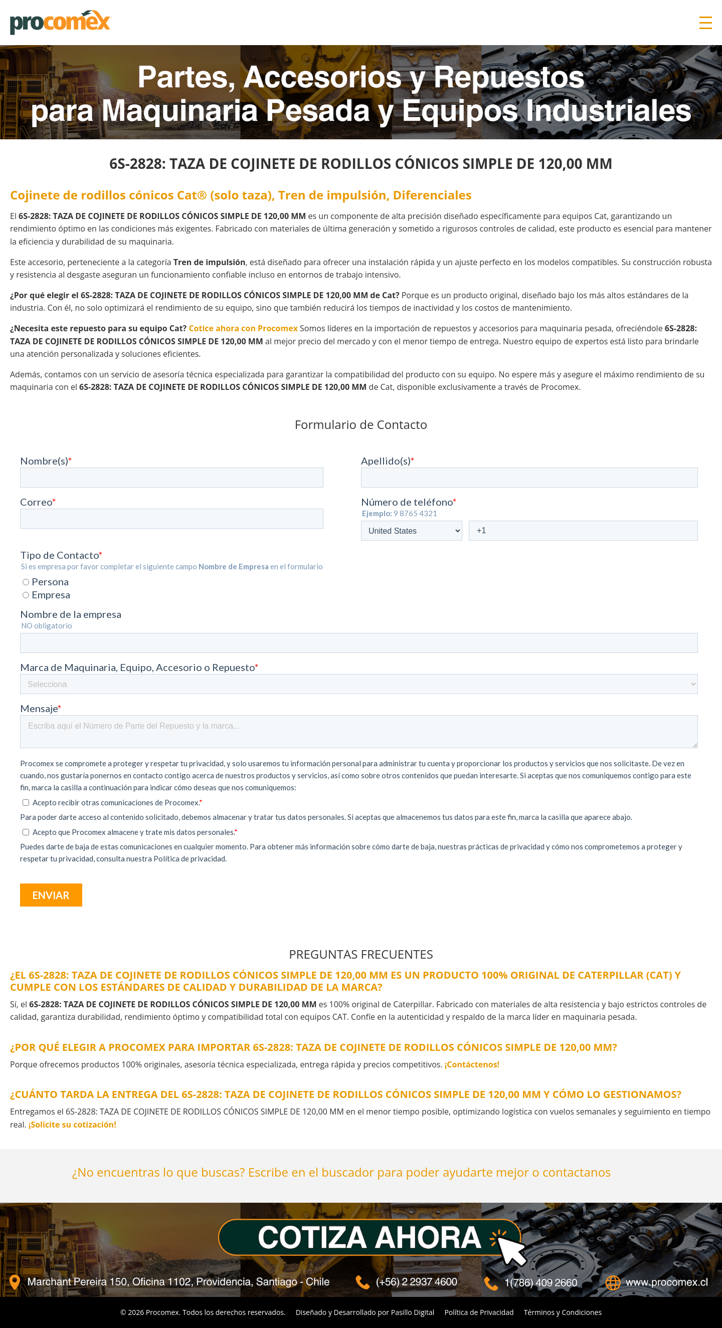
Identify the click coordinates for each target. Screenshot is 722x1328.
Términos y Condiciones (563, 1312)
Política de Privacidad (478, 1312)
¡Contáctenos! (472, 1064)
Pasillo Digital (413, 1312)
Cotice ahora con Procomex (243, 328)
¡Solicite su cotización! (72, 1124)
